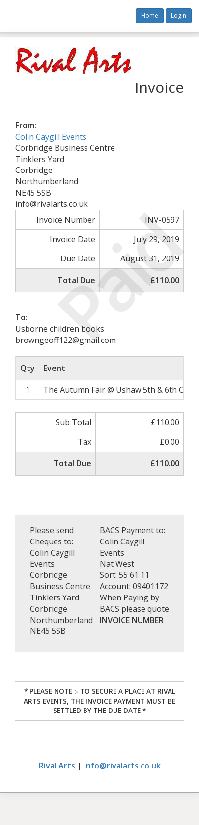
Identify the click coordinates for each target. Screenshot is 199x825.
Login (178, 15)
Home (149, 15)
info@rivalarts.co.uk (122, 765)
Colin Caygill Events (50, 136)
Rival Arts (57, 765)
